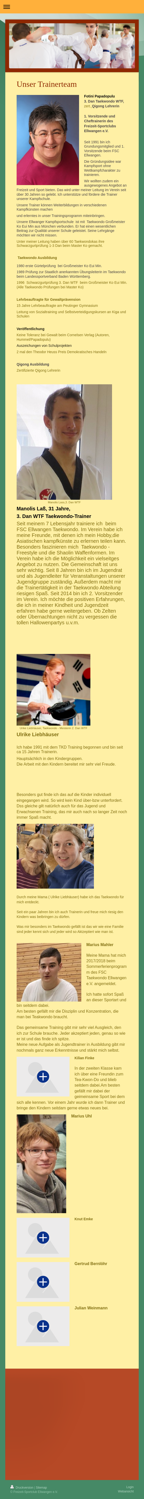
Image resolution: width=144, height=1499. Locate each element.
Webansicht (126, 1491)
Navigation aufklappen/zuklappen (72, 6)
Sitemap (41, 1487)
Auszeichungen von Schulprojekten (44, 346)
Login (130, 1487)
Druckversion (22, 1487)
